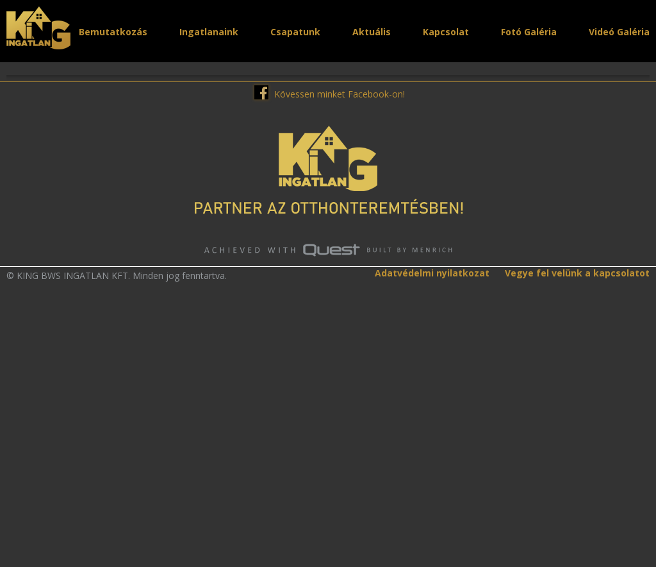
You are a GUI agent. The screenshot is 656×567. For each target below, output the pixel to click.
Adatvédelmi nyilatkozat (432, 510)
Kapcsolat (446, 32)
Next (640, 193)
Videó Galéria (619, 32)
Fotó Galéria (529, 32)
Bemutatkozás (113, 32)
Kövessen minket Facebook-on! (339, 331)
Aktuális (371, 32)
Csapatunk (295, 32)
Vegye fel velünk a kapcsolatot (577, 510)
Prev (16, 193)
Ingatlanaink (208, 32)
